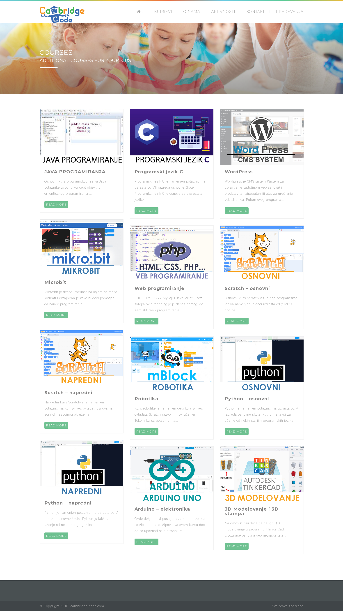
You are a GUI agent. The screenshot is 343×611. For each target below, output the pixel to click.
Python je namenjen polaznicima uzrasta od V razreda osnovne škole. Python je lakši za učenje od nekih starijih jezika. (81, 519)
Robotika (146, 398)
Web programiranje (159, 288)
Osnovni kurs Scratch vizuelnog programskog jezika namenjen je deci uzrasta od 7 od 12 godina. (261, 304)
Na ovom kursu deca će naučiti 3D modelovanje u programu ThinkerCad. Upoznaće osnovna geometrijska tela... (255, 529)
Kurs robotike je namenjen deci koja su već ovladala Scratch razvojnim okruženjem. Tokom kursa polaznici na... (169, 414)
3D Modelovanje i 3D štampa (252, 511)
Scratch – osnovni (247, 288)
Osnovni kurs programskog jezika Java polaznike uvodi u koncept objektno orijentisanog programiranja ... (75, 187)
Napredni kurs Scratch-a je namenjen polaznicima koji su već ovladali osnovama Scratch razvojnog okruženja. (78, 408)
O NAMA (191, 11)
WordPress (239, 171)
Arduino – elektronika (162, 509)
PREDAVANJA (289, 11)
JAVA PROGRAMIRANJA (74, 171)
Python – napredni (67, 503)
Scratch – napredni (68, 392)
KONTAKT (255, 11)
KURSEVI (163, 11)
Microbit (55, 282)
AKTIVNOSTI (223, 11)
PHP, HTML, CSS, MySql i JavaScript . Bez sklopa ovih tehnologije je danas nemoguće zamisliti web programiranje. (169, 304)
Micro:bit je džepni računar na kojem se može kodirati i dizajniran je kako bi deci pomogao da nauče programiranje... (80, 298)
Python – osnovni (247, 398)
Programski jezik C (159, 171)
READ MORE (56, 204)
